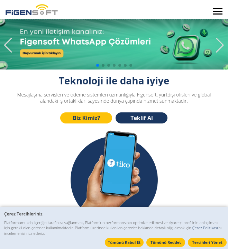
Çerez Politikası (205, 227)
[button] (220, 45)
